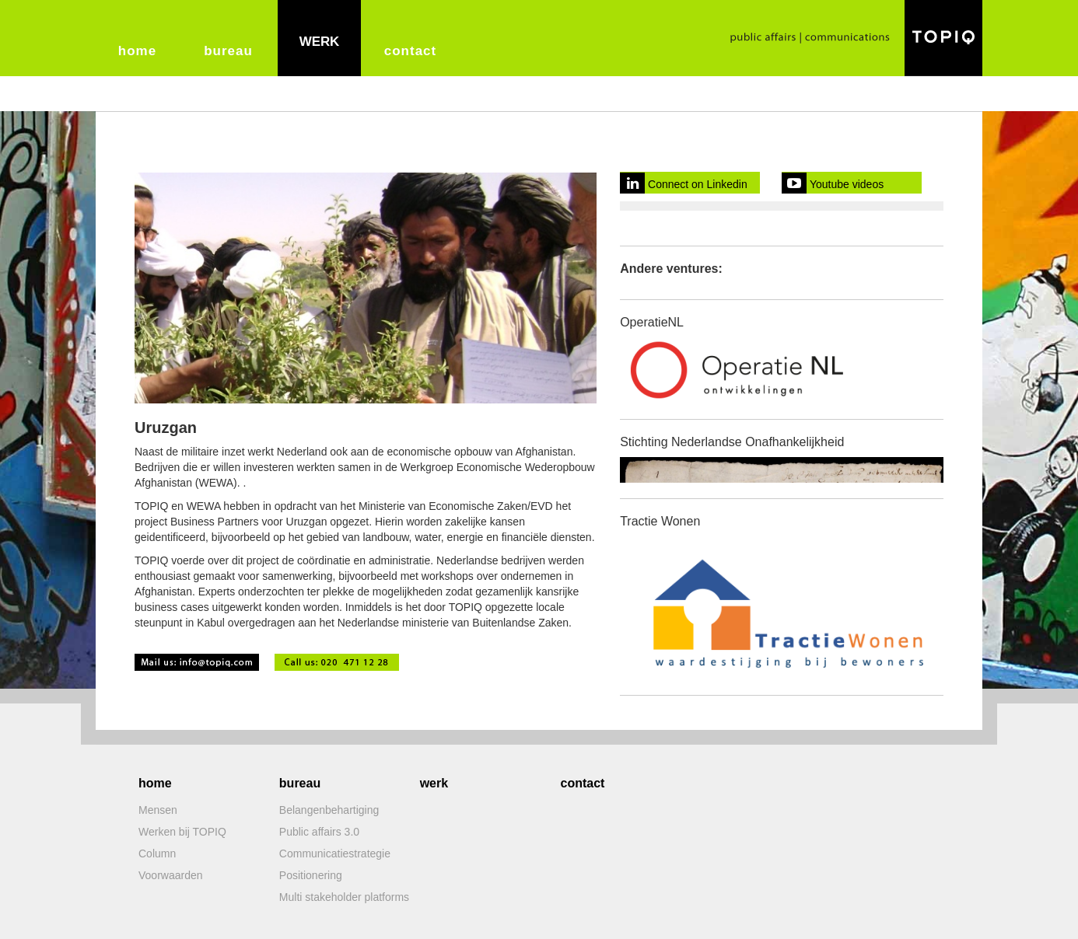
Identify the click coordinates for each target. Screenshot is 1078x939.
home (137, 51)
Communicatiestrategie (334, 853)
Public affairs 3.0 (319, 832)
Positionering (310, 875)
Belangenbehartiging (329, 810)
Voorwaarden (170, 875)
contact (410, 51)
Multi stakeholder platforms (344, 897)
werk (319, 41)
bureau (228, 51)
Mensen (157, 810)
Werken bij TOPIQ (182, 832)
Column (157, 853)
